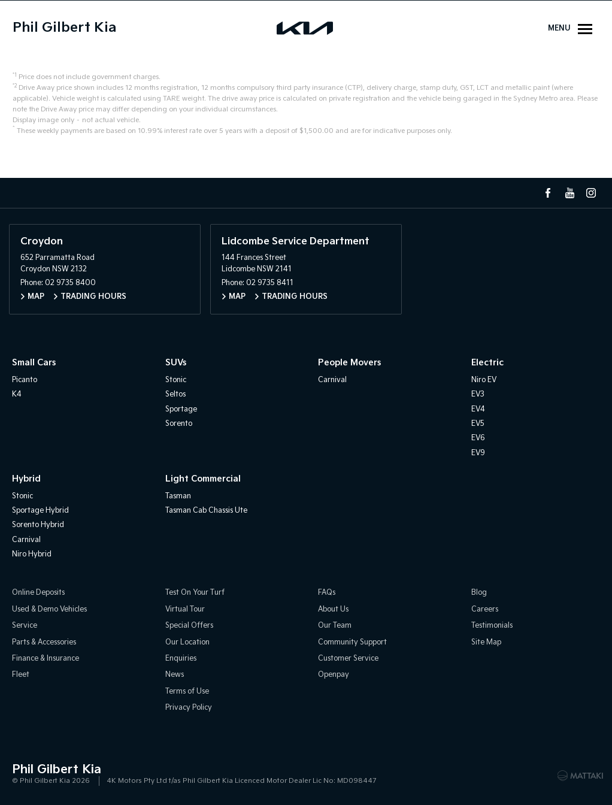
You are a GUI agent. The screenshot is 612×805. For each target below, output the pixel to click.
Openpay (333, 674)
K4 (17, 394)
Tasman (178, 496)
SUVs (175, 363)
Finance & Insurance (45, 658)
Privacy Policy (188, 707)
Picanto (24, 380)
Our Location (187, 642)
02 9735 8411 (269, 283)
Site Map (486, 642)
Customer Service (348, 658)
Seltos (175, 394)
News (174, 674)
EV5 (477, 423)
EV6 (478, 438)
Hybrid (26, 479)
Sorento (178, 423)
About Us (333, 609)
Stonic (175, 380)
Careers (484, 609)
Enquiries (180, 658)
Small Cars (34, 363)
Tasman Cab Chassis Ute (206, 510)
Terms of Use (187, 691)
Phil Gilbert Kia (64, 28)
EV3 (477, 394)
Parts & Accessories (44, 642)
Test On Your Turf (195, 592)
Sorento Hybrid (38, 524)
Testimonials (492, 625)
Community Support (352, 642)
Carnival (332, 380)
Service (24, 625)
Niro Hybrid (31, 554)
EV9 (478, 453)
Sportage (181, 409)
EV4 (478, 409)
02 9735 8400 (70, 283)
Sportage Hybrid (40, 510)
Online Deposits (38, 592)
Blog (479, 592)
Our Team (335, 625)
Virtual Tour (185, 609)
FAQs (326, 592)
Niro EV (483, 380)
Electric (487, 363)
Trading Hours (93, 296)
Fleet (20, 674)
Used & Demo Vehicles (49, 609)
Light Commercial (203, 479)
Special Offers (189, 625)
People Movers (349, 363)
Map (36, 296)
